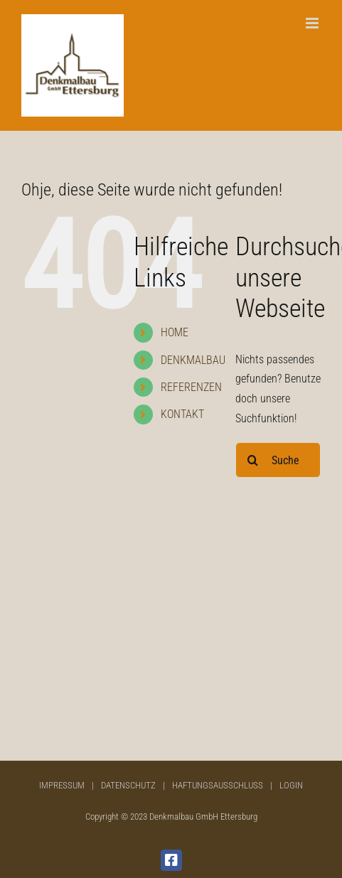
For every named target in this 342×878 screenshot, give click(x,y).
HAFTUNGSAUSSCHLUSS (217, 785)
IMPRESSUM (62, 785)
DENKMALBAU (193, 360)
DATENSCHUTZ (128, 785)
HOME (174, 332)
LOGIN (291, 785)
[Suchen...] (278, 460)
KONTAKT (182, 414)
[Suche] (253, 460)
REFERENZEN (191, 387)
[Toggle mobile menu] (313, 23)
